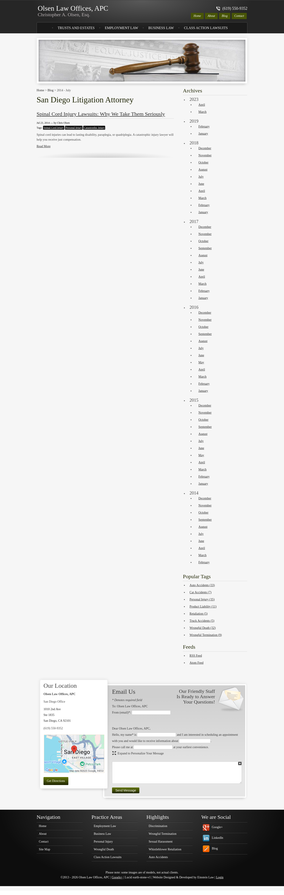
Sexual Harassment (161, 841)
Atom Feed (196, 662)
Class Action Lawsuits (206, 28)
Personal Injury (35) (202, 599)
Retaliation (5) (198, 613)
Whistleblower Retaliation (165, 849)
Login (219, 877)
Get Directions (56, 781)
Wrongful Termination (162, 833)
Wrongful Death (104, 849)
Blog (224, 16)
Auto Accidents (158, 857)
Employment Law (121, 28)
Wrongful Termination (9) (205, 635)
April (201, 104)
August (202, 169)
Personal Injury (74, 127)
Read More (44, 146)
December (204, 148)
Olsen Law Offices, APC (73, 11)
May (201, 362)
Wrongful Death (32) (202, 628)
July (200, 176)
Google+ (217, 827)
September (205, 248)
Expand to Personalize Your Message (141, 753)
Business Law (161, 28)
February (204, 126)
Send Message (125, 790)
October (203, 162)
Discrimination (158, 826)
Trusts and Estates (76, 28)
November (204, 155)
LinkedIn (217, 837)
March (202, 112)
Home (197, 16)
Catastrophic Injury (94, 127)
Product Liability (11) (203, 606)
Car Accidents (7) (200, 592)
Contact (239, 16)
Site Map (44, 849)
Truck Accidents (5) (201, 620)
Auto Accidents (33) (202, 585)
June (201, 183)
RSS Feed (195, 655)
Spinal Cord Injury (54, 127)
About (211, 16)
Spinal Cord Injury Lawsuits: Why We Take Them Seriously (101, 114)
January (203, 133)
